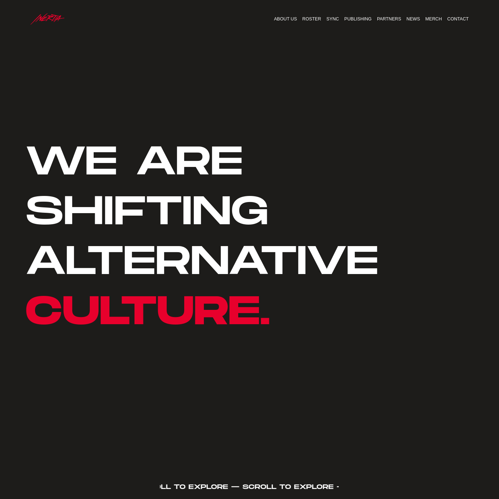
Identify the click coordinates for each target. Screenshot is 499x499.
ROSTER (311, 18)
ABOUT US (285, 18)
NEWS (413, 18)
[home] (47, 19)
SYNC (333, 18)
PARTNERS (389, 18)
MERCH (433, 18)
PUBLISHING (358, 18)
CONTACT (458, 18)
